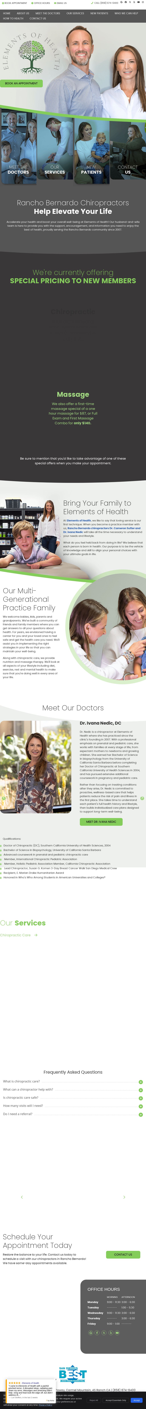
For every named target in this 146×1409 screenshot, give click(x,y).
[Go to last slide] (4, 798)
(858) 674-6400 (109, 3)
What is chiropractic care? (21, 1081)
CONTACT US (123, 1254)
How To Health (13, 18)
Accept (137, 1400)
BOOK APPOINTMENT (14, 3)
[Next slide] (142, 798)
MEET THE (18, 169)
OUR (54, 169)
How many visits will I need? (23, 1106)
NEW (91, 169)
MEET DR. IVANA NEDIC (101, 821)
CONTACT (127, 169)
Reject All (94, 1400)
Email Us (60, 3)
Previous (22, 1197)
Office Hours (40, 3)
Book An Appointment (21, 83)
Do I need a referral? (17, 1114)
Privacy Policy (45, 1405)
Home (6, 13)
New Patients (99, 13)
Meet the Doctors (48, 13)
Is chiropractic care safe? (20, 1097)
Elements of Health (79, 520)
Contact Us (38, 18)
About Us (23, 13)
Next (124, 1197)
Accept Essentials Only (116, 1400)
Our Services (75, 13)
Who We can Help (126, 13)
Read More (77, 1028)
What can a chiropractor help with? (28, 1089)
